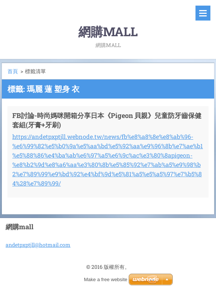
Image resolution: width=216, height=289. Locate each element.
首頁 (12, 71)
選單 (202, 13)
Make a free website (105, 279)
